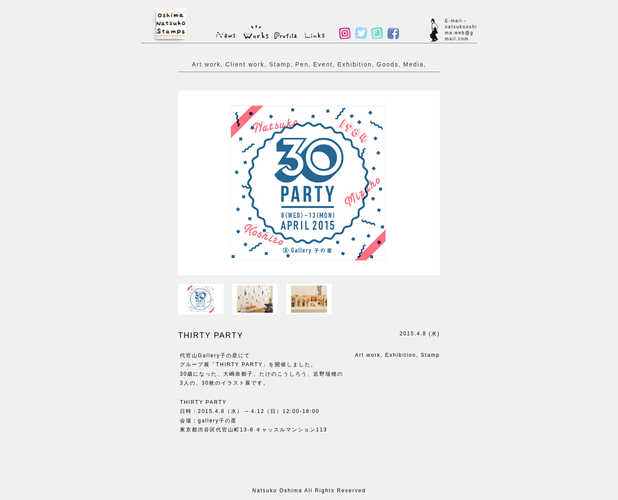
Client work (244, 64)
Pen (302, 64)
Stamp (280, 64)
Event (323, 64)
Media (413, 64)
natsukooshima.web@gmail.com (461, 32)
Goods (388, 64)
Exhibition (354, 64)
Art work (206, 64)
